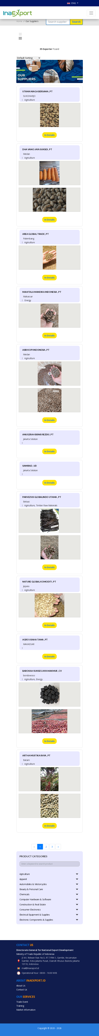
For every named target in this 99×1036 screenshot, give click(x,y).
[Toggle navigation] (91, 13)
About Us (20, 985)
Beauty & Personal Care (48, 889)
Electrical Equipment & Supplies (48, 914)
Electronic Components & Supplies (48, 919)
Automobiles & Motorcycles (48, 884)
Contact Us (21, 989)
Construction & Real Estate (48, 904)
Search (76, 21)
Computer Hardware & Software (48, 899)
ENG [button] (71, 3)
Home (19, 21)
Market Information (25, 1009)
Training (20, 1005)
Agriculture (48, 874)
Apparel (48, 879)
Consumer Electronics (48, 909)
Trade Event (22, 1001)
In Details (49, 135)
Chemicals (48, 894)
